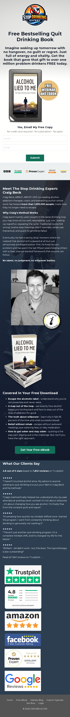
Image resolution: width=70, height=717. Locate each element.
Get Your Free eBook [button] (35, 449)
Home (10, 700)
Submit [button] (35, 157)
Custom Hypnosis (54, 700)
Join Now (30, 703)
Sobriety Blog (36, 700)
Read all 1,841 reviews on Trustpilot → (23, 557)
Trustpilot (58, 471)
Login (41, 703)
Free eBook (21, 700)
